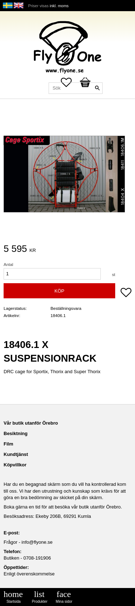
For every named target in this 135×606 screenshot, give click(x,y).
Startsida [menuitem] (13, 601)
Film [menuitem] (8, 444)
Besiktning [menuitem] (15, 433)
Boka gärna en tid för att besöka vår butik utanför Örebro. (63, 507)
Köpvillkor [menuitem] (15, 464)
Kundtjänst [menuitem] (16, 454)
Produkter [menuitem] (39, 601)
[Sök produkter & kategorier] (76, 88)
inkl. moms (59, 6)
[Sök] (97, 88)
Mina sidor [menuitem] (64, 601)
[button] (126, 293)
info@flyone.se (37, 542)
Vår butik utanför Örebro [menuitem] (31, 423)
